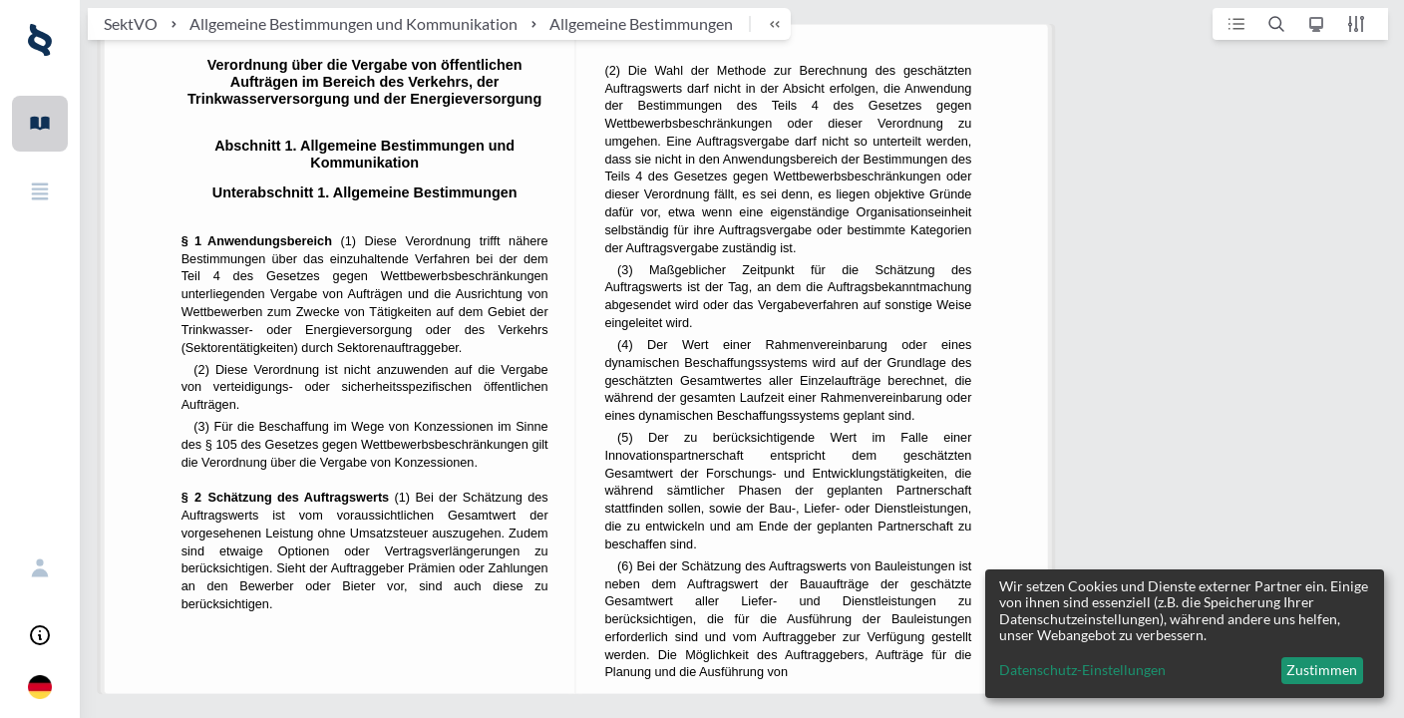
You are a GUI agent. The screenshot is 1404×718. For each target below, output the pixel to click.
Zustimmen (1321, 669)
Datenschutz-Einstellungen (1082, 670)
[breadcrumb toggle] (766, 24)
